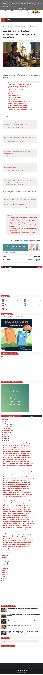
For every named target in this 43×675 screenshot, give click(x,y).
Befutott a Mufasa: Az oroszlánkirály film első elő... (16, 444)
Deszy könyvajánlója (7, 641)
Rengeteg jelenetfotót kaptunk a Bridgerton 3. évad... (17, 495)
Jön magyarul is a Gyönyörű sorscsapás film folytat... (17, 468)
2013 (3, 575)
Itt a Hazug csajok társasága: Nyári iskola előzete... (17, 477)
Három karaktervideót (8, 74)
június (5, 437)
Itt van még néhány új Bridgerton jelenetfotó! (15, 487)
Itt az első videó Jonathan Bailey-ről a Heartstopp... (17, 454)
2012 (3, 577)
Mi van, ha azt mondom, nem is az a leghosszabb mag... (18, 471)
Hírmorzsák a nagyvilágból (29, 26)
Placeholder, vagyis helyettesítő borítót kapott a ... (17, 528)
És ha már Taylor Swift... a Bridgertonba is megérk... (17, 481)
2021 (3, 560)
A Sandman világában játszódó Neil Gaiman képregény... (18, 522)
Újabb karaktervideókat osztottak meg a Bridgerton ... (18, 473)
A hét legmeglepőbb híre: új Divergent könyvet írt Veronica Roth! (22, 609)
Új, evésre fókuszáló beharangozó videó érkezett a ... (17, 543)
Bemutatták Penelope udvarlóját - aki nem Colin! (16, 518)
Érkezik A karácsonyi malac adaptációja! (14, 491)
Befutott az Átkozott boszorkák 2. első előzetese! (19, 626)
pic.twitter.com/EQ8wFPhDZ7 (11, 168)
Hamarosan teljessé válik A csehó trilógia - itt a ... (16, 502)
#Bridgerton (17, 200)
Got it (25, 8)
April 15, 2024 (21, 127)
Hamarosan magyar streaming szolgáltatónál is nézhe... (18, 535)
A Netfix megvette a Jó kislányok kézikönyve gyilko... (17, 469)
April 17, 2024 (21, 156)
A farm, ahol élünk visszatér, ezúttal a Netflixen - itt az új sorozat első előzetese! (23, 615)
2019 (3, 563)
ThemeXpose (24, 673)
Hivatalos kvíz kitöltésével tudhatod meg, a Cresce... (17, 529)
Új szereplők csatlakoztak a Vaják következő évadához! (18, 541)
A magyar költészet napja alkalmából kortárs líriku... (17, 512)
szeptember (7, 431)
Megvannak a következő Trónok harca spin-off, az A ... (18, 533)
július (5, 435)
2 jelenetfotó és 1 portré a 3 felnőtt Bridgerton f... (16, 456)
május (5, 439)
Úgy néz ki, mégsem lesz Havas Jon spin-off (15, 516)
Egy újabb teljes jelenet (15, 98)
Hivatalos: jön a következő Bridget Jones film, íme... (17, 520)
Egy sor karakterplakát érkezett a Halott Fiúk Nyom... (17, 466)
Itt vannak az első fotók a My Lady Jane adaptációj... (17, 458)
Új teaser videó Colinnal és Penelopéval (19, 102)
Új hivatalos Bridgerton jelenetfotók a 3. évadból (16, 508)
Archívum (11, 417)
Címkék (32, 417)
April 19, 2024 (21, 185)
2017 (3, 567)
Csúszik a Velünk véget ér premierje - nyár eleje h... (17, 493)
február (6, 551)
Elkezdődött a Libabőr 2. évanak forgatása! (15, 460)
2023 (3, 556)
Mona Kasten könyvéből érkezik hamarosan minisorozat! (18, 479)
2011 (3, 579)
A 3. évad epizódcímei (15, 96)
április (5, 441)
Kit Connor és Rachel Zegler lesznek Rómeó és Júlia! (17, 489)
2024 (3, 423)
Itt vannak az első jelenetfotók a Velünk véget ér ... (17, 442)
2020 (3, 561)
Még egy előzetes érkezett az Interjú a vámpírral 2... (17, 547)
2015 (3, 571)
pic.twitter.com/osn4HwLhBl (29, 139)
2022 (3, 558)
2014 (3, 573)
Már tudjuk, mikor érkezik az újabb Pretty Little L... (16, 506)
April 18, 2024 (21, 171)
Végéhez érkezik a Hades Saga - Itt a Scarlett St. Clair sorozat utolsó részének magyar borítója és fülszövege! (23, 632)
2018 (3, 565)
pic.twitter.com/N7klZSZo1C (20, 125)
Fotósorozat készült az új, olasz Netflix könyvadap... (17, 545)
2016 (3, 569)
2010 (3, 581)
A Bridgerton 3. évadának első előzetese (20, 84)
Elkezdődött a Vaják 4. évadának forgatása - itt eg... (17, 483)
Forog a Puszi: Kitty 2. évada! (11, 450)
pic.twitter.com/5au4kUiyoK (10, 154)
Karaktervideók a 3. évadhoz (17, 90)
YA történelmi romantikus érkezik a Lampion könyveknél (18, 524)
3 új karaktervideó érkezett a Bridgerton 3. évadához (17, 498)
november (7, 427)
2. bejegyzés (18, 88)
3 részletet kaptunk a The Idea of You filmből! (15, 446)
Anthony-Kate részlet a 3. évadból (18, 104)
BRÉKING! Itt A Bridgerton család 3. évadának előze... (17, 510)
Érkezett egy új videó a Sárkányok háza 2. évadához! (17, 475)
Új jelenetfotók (13, 100)
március (6, 549)
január (5, 553)
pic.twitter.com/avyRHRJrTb (18, 205)
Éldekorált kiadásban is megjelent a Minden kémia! (17, 452)
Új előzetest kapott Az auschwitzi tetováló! (14, 497)
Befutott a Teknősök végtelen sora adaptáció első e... (17, 539)
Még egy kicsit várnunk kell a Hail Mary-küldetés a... (17, 514)
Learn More (19, 8)
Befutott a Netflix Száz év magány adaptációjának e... (17, 485)
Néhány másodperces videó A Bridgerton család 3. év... (18, 464)
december (7, 425)
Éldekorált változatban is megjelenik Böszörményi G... (17, 526)
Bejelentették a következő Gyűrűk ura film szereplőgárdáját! (21, 620)
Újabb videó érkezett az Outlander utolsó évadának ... (17, 531)
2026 (3, 420)
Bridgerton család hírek (18, 26)
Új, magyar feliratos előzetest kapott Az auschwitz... (17, 462)
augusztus (7, 433)
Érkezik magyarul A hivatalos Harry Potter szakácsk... (17, 537)
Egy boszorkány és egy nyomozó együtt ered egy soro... (18, 500)
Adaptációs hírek (9, 26)
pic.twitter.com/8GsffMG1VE (14, 182)
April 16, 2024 (21, 142)
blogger (39, 268)
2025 (3, 422)
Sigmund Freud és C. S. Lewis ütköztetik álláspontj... (17, 504)
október (6, 429)
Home (4, 26)
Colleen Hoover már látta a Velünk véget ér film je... (17, 448)
